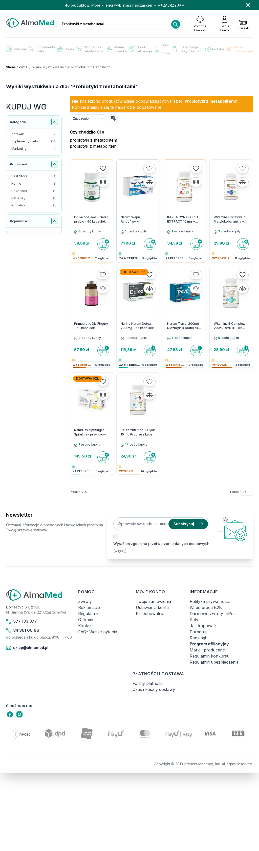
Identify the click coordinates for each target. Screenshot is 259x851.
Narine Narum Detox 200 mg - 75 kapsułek (137, 326)
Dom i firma (162, 49)
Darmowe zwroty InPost (213, 613)
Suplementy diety (42, 49)
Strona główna (16, 67)
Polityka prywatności (210, 601)
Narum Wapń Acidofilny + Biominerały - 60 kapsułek (133, 219)
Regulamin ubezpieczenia (214, 662)
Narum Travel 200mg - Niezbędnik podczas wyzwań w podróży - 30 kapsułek (184, 326)
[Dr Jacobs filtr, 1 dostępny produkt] (34, 191)
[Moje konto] (224, 23)
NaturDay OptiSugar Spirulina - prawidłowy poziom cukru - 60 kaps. (90, 432)
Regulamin (88, 613)
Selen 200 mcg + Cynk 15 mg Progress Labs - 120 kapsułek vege (138, 432)
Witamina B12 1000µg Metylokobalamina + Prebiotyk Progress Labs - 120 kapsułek (230, 219)
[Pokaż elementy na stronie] (246, 492)
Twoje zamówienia (153, 601)
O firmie (85, 619)
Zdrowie (16, 49)
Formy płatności (148, 683)
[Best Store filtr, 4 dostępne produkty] (34, 176)
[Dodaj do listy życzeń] (103, 168)
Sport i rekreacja (140, 49)
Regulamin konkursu (209, 656)
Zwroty (85, 601)
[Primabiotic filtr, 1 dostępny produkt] (34, 205)
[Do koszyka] (103, 244)
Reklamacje (89, 607)
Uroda (65, 49)
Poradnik (198, 631)
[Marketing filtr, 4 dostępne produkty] (34, 148)
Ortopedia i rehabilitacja (89, 49)
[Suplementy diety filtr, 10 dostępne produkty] (34, 141)
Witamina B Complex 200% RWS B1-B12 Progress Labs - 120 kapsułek (229, 326)
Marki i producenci (208, 649)
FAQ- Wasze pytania (97, 631)
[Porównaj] (103, 182)
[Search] (175, 24)
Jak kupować (203, 625)
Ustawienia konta (152, 607)
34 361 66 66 (22, 630)
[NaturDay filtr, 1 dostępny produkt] (34, 198)
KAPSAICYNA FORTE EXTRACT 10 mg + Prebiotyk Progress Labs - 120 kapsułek (183, 219)
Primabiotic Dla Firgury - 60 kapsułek (91, 326)
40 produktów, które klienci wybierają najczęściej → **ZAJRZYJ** (124, 5)
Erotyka (214, 49)
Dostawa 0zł (134, 272)
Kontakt (85, 625)
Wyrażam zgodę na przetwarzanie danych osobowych (161, 543)
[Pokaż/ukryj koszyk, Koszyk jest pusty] (243, 23)
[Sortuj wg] (88, 118)
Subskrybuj (188, 524)
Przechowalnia (150, 613)
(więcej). (120, 551)
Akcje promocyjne (239, 49)
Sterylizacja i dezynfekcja (186, 49)
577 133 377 (21, 621)
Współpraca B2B (206, 607)
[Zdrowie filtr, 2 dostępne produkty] (34, 134)
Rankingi (198, 637)
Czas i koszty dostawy (154, 689)
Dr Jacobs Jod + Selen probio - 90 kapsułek (91, 219)
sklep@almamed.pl (27, 648)
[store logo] (30, 23)
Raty (194, 619)
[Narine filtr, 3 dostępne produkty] (34, 183)
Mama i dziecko (117, 49)
